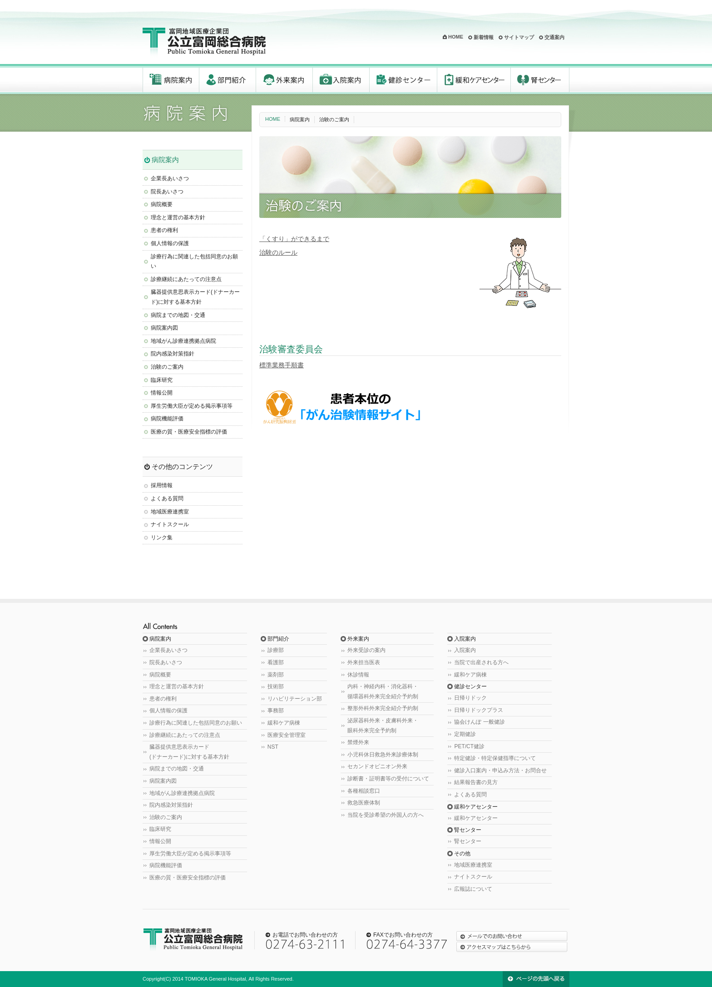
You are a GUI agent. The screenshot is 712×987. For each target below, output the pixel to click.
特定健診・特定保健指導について (495, 758)
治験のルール (278, 252)
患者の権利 (164, 230)
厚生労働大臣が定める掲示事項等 (191, 406)
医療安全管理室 (286, 735)
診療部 (275, 650)
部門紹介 (227, 80)
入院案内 (341, 80)
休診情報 (358, 674)
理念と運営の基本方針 (178, 217)
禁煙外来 (358, 742)
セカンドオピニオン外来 (377, 766)
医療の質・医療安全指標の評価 (189, 432)
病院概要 (162, 204)
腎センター (540, 80)
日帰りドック (470, 698)
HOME (455, 36)
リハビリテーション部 (294, 699)
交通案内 (554, 37)
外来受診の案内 (366, 650)
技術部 (275, 686)
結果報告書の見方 (476, 782)
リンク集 (162, 537)
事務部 (275, 710)
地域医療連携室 (170, 511)
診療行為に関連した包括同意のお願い (195, 723)
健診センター (403, 80)
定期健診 (465, 734)
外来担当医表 (363, 662)
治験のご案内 (167, 367)
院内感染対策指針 (172, 353)
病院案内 (171, 80)
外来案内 (284, 80)
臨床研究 (162, 380)
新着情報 (484, 37)
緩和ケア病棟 (283, 723)
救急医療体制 (363, 802)
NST (272, 747)
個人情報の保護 (170, 243)
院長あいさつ (167, 191)
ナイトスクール (170, 524)
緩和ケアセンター (474, 80)
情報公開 (162, 393)
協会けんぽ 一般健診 (479, 722)
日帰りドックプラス (478, 710)
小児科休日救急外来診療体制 (382, 754)
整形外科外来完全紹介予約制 (382, 708)
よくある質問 (167, 498)
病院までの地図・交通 (178, 315)
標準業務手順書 (281, 365)
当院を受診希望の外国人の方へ (385, 815)
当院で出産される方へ (481, 662)
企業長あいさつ (170, 178)
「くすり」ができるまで (294, 238)
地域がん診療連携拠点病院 (183, 341)
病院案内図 (164, 328)
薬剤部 (275, 674)
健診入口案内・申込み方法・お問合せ (500, 770)
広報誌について (473, 889)
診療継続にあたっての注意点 (186, 279)
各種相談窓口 (363, 791)
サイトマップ (519, 37)
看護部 (275, 662)
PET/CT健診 (469, 746)
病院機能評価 (167, 418)
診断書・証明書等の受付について (388, 778)
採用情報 (162, 485)
